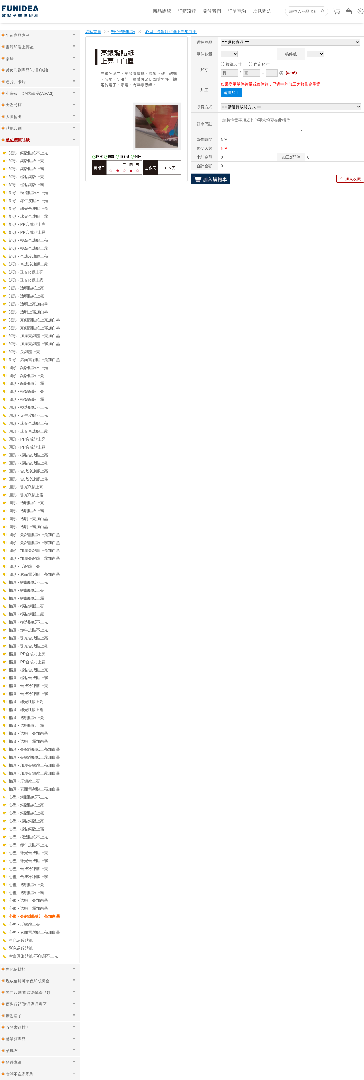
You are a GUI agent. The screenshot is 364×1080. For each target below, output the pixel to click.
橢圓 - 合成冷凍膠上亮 (28, 685)
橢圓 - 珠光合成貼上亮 (28, 638)
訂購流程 (187, 11)
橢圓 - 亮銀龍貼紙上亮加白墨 (34, 749)
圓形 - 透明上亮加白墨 (28, 518)
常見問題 (262, 11)
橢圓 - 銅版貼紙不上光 (28, 582)
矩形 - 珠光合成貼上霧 (28, 216)
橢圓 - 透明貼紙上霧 (26, 725)
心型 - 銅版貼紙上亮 (26, 805)
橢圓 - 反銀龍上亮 (24, 781)
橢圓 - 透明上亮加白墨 (28, 733)
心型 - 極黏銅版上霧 (26, 829)
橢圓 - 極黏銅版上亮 (26, 606)
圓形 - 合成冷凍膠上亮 (28, 471)
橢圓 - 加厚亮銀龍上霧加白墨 (34, 773)
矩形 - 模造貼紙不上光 (28, 192)
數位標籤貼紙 (123, 31)
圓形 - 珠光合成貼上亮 (28, 423)
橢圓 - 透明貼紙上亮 (26, 717)
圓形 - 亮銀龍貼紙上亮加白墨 (34, 534)
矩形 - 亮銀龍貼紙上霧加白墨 (34, 328)
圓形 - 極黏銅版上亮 (26, 391)
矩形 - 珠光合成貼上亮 (28, 208)
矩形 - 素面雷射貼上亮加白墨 (34, 359)
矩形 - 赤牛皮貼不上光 (28, 200)
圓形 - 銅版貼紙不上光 (28, 367)
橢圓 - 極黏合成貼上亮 (28, 670)
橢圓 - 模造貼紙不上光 (28, 622)
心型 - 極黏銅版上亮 (26, 821)
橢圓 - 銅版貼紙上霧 (26, 598)
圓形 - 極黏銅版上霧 (26, 399)
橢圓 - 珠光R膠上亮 (26, 701)
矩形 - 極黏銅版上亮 (26, 176)
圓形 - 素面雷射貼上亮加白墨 (34, 574)
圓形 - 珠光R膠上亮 (26, 487)
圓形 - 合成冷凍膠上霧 (28, 479)
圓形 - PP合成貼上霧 (27, 447)
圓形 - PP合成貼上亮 (27, 439)
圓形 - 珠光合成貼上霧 (28, 431)
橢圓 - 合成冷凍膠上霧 (28, 693)
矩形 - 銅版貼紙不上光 (28, 153)
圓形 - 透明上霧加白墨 (28, 526)
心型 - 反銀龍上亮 (24, 924)
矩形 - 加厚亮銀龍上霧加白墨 (34, 343)
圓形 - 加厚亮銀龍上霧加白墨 (34, 558)
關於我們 (212, 11)
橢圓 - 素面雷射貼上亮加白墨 (34, 789)
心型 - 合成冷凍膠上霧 (28, 876)
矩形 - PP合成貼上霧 (27, 232)
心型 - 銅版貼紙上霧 (26, 813)
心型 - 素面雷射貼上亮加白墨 (34, 932)
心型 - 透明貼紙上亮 (26, 884)
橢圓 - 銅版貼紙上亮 (26, 590)
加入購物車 (210, 178)
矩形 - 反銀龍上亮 (24, 351)
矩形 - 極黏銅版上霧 (26, 184)
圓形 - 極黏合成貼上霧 (28, 463)
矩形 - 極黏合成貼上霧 (28, 248)
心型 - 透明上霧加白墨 (28, 908)
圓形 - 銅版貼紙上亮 (26, 375)
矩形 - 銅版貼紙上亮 (26, 161)
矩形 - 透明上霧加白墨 (28, 312)
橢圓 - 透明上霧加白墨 (28, 741)
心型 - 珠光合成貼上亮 (28, 852)
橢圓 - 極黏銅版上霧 (26, 614)
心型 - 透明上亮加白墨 (28, 900)
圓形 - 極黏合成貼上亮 (28, 455)
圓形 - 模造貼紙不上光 (28, 407)
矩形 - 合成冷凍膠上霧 (28, 264)
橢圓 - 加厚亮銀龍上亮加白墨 (34, 765)
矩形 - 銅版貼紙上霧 (26, 168)
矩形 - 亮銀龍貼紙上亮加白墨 (34, 320)
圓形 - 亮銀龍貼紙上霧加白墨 (34, 542)
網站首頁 (93, 31)
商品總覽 (162, 11)
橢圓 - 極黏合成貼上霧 (28, 677)
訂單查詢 (237, 11)
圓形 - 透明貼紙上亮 (26, 503)
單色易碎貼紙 (21, 940)
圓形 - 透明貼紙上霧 (26, 510)
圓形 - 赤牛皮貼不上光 (28, 415)
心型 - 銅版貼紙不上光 (28, 797)
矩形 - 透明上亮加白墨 (28, 304)
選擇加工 (231, 92)
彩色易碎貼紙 (21, 948)
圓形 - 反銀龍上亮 (24, 566)
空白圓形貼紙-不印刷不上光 (33, 956)
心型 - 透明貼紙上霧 (26, 892)
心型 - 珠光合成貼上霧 (28, 860)
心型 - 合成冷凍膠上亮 (28, 868)
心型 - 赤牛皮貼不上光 (28, 845)
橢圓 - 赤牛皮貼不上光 (28, 630)
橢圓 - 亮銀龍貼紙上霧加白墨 (34, 757)
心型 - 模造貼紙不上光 (28, 837)
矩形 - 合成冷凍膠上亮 (28, 256)
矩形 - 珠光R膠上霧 (26, 280)
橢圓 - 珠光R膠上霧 (26, 709)
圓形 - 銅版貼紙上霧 (26, 383)
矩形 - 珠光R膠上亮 (26, 272)
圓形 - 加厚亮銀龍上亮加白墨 (34, 550)
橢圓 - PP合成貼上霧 (27, 662)
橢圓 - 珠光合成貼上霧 (28, 646)
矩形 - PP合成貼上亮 (27, 224)
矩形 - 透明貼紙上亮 (26, 288)
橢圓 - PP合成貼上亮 (27, 654)
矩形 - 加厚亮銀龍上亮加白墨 (34, 335)
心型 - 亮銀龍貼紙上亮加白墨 (34, 916)
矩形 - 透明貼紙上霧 (26, 296)
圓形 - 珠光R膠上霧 (26, 495)
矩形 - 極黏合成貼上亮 (28, 240)
